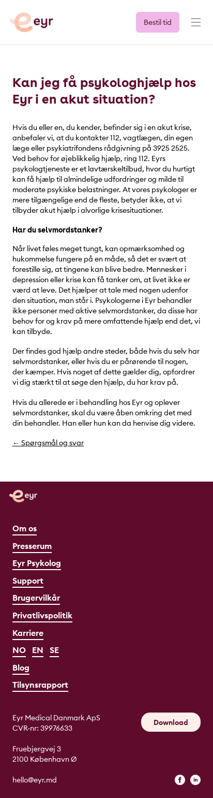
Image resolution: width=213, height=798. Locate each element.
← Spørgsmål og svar (48, 442)
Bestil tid (158, 22)
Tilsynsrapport (40, 684)
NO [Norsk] (19, 650)
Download (171, 722)
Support (27, 580)
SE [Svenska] (54, 650)
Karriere (27, 633)
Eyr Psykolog (36, 563)
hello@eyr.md (34, 780)
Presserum (32, 546)
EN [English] (37, 650)
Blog (20, 667)
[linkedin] (195, 780)
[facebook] (180, 780)
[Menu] (195, 27)
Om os (24, 528)
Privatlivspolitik (42, 615)
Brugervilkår (36, 597)
